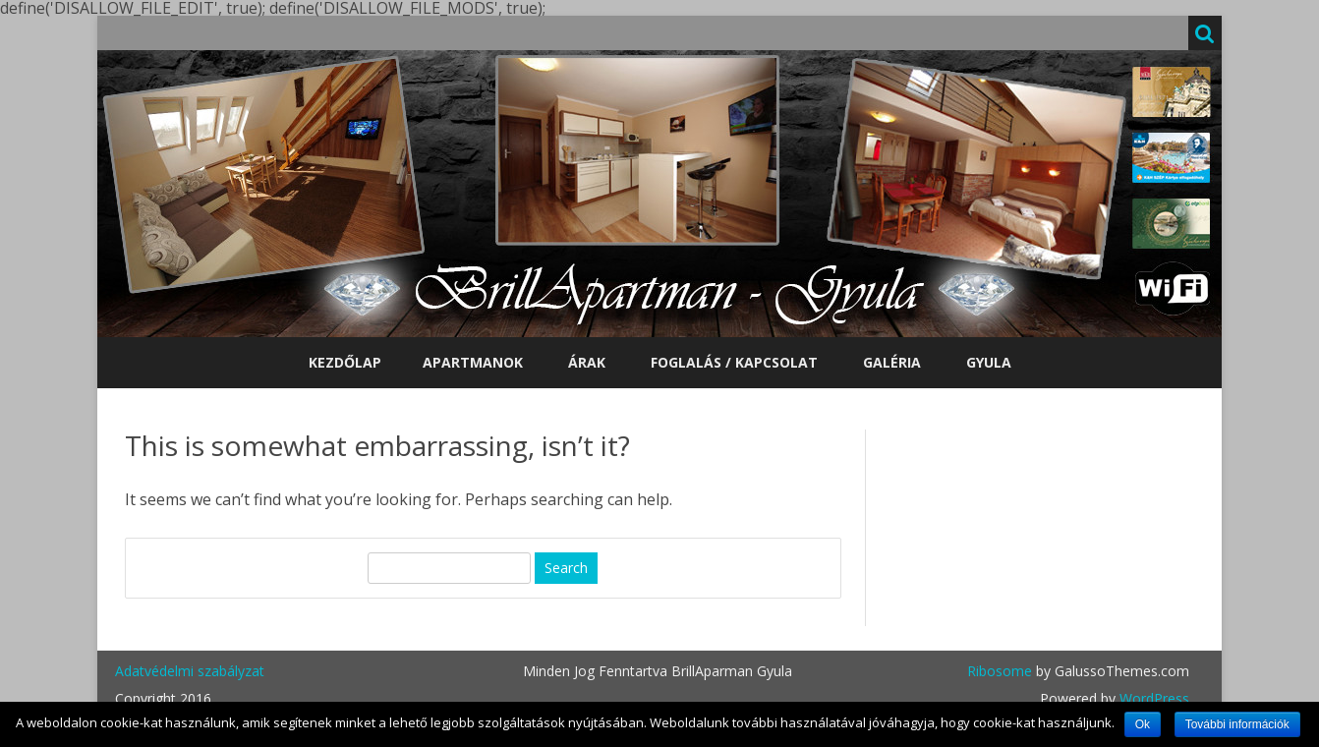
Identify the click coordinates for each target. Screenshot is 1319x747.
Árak (586, 362)
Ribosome (999, 670)
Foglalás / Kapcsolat (734, 362)
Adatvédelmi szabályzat (189, 670)
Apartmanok (473, 362)
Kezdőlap (345, 362)
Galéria (892, 362)
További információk (1237, 724)
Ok (1142, 724)
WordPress (1152, 698)
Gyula (988, 362)
